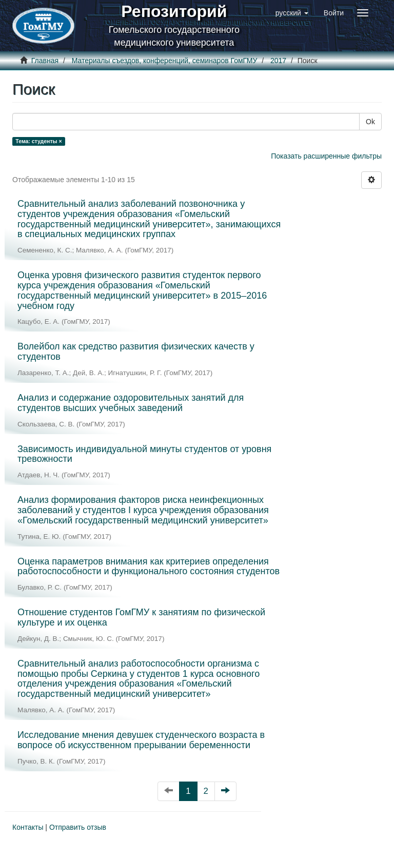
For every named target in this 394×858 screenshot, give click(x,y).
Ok (370, 122)
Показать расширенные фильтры (326, 156)
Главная (44, 60)
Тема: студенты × (38, 141)
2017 (278, 60)
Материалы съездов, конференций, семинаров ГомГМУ (165, 60)
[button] (292, 13)
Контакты (27, 827)
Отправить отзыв (77, 827)
